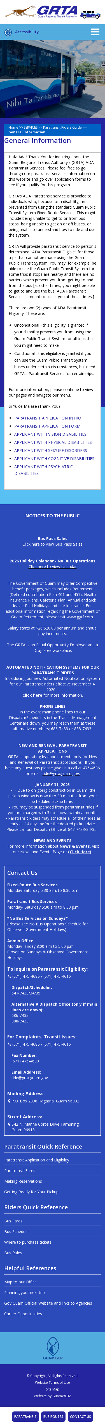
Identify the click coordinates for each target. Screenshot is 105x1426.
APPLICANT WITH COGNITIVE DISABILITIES (54, 458)
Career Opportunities (23, 1313)
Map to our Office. (21, 1281)
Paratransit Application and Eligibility (36, 1160)
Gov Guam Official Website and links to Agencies (48, 1303)
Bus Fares (13, 1221)
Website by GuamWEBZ (52, 1396)
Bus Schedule (16, 1231)
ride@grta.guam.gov (29, 1077)
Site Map (52, 1389)
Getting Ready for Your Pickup (31, 1191)
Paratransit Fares (19, 1170)
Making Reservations (23, 1181)
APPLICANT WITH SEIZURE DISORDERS (50, 450)
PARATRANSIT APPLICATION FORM (47, 426)
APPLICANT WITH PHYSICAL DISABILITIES (53, 442)
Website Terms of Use (52, 1382)
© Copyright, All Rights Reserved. (52, 1375)
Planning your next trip (24, 1292)
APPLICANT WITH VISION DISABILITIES (50, 434)
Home (13, 127)
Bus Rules (13, 1252)
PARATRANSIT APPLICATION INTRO (47, 418)
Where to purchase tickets (28, 1242)
